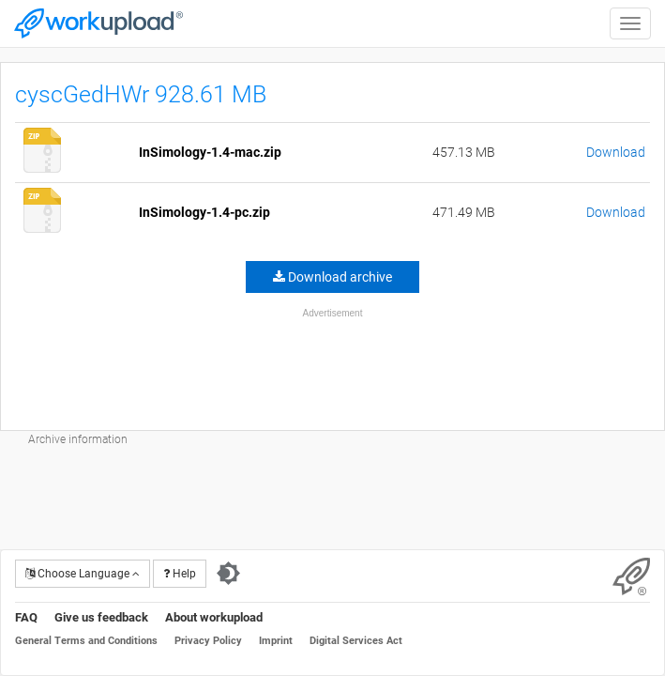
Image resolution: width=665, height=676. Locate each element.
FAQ (26, 617)
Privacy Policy (208, 641)
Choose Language (82, 573)
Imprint (276, 641)
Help (179, 573)
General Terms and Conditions (86, 641)
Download (615, 152)
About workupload (214, 617)
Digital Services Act (356, 641)
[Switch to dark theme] (228, 573)
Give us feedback (101, 617)
